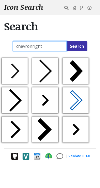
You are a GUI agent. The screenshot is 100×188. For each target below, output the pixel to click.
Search (77, 46)
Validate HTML (80, 156)
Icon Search (23, 7)
